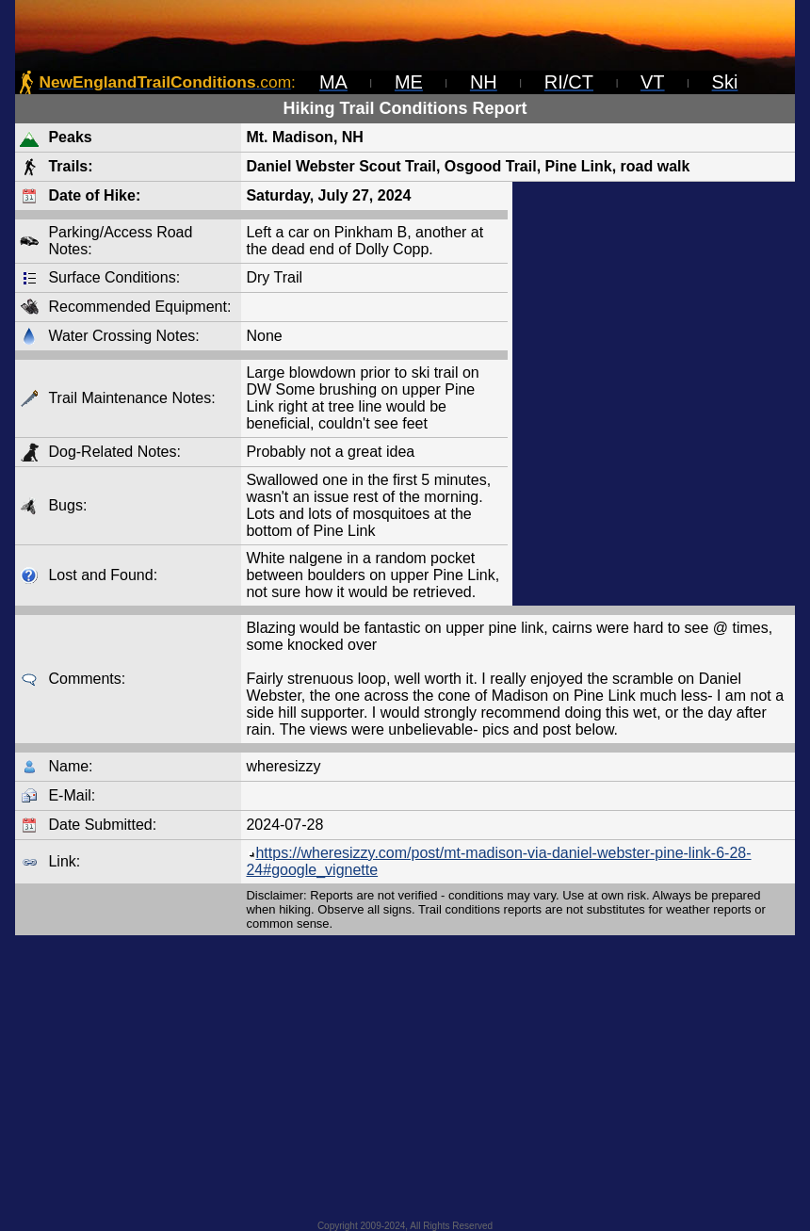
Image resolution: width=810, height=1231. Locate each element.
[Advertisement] (653, 393)
